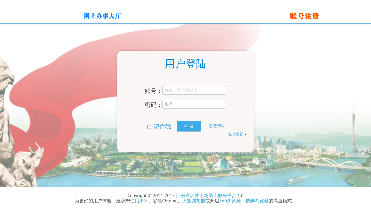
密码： (153, 104)
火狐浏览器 (193, 200)
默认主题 (237, 134)
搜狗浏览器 (257, 200)
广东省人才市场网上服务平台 (206, 195)
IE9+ (143, 200)
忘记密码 (216, 126)
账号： (153, 90)
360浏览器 (230, 200)
